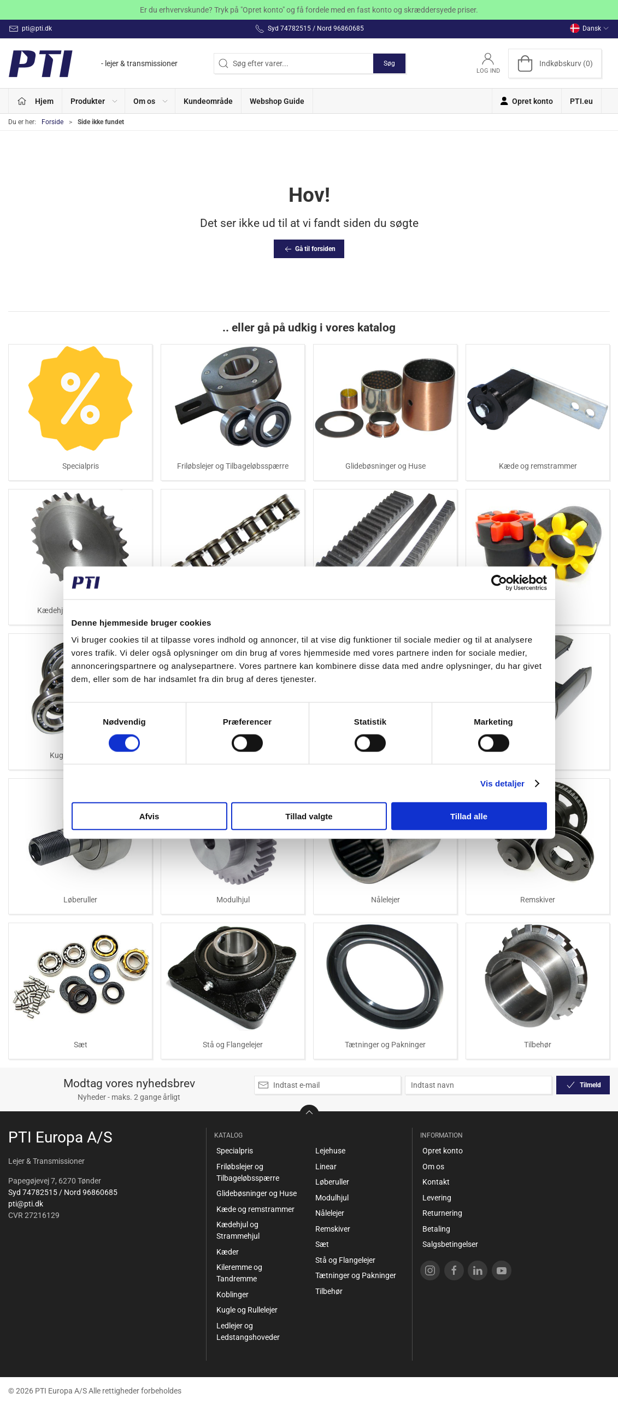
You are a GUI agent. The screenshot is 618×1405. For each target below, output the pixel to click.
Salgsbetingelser (450, 1244)
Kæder (227, 1251)
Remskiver (537, 899)
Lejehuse (330, 1150)
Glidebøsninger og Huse (385, 466)
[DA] (93, 63)
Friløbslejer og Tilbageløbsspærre (233, 466)
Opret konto (442, 1150)
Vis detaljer (502, 783)
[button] (93, 101)
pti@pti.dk (25, 1203)
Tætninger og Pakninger (385, 1044)
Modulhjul (233, 899)
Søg (389, 63)
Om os (433, 1166)
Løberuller (80, 899)
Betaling (436, 1229)
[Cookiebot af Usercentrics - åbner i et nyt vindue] (499, 582)
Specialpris (80, 466)
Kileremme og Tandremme (239, 1273)
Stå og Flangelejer (233, 1044)
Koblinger (232, 1294)
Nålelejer (385, 899)
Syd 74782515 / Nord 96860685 (62, 1192)
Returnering (442, 1213)
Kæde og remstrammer (538, 466)
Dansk (589, 28)
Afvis (149, 816)
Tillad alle (468, 816)
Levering (436, 1197)
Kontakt (436, 1181)
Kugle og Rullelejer (247, 1309)
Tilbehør (537, 1044)
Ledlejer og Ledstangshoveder (248, 1331)
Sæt (80, 1044)
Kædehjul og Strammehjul (238, 1230)
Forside (52, 122)
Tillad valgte (308, 816)
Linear (326, 1166)
